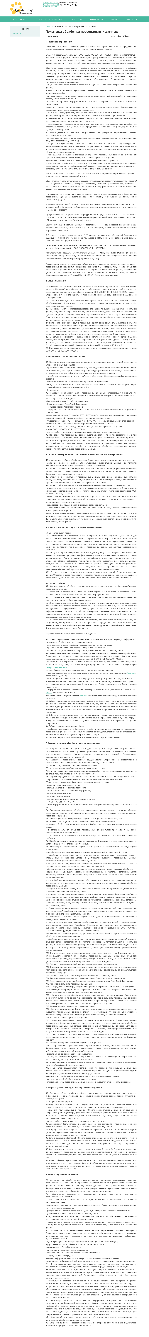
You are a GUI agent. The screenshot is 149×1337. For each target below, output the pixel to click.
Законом (131, 673)
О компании (96, 19)
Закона (49, 692)
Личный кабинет (50, 6)
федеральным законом (56, 667)
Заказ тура (131, 19)
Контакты (116, 19)
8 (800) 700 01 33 (50, 2)
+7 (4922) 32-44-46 (51, 4)
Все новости (17, 33)
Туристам (77, 19)
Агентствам (19, 19)
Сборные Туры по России (49, 19)
